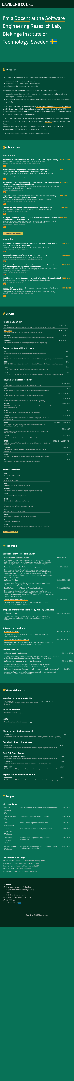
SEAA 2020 (8, 762)
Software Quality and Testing (15, 653)
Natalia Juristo (8, 860)
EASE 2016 (8, 778)
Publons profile (10, 532)
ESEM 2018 (8, 745)
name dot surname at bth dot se (18, 897)
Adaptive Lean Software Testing (16, 557)
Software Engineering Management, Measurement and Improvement (31, 669)
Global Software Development (16, 599)
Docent (22, 18)
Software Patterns (11, 631)
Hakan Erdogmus (9, 866)
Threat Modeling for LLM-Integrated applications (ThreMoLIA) (41, 111)
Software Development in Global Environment (22, 661)
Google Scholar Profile (13, 233)
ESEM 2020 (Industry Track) (14, 756)
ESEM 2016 (8, 767)
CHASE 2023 (8, 734)
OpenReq (48, 121)
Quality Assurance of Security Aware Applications (23, 588)
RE (5, 351)
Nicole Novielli (8, 868)
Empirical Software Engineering (16, 639)
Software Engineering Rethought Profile (42, 118)
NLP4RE (7, 335)
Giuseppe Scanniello (10, 863)
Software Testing (11, 580)
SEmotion (8, 330)
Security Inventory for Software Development (22, 567)
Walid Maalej (7, 871)
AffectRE (7, 340)
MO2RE (6, 325)
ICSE (6, 367)
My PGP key (10, 900)
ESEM (6, 357)
